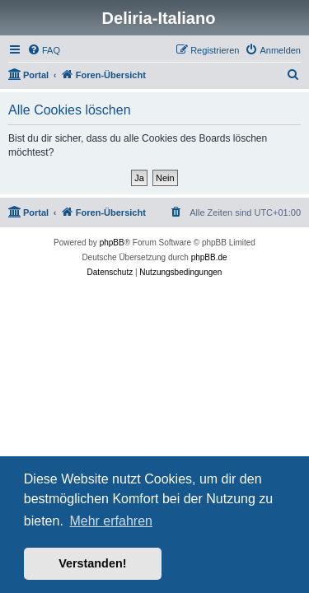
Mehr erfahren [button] (110, 521)
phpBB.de (209, 257)
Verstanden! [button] (92, 563)
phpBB (112, 242)
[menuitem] (43, 50)
